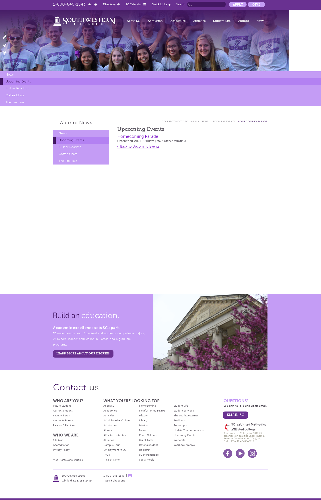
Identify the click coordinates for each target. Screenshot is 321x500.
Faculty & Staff (61, 415)
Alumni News (199, 121)
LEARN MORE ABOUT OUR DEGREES (83, 353)
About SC (133, 21)
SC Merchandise (149, 454)
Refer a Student (148, 445)
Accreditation (61, 445)
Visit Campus (7, 45)
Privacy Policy (61, 449)
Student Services (184, 410)
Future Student (62, 405)
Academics (177, 21)
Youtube (240, 453)
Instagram (252, 453)
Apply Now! (7, 37)
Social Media (146, 459)
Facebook (227, 453)
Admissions (110, 425)
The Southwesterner (186, 415)
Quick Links (159, 4)
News (260, 21)
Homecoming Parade (253, 121)
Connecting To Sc (175, 121)
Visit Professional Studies (68, 459)
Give (256, 4)
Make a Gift (7, 53)
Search (180, 4)
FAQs (106, 454)
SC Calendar (134, 4)
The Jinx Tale (15, 102)
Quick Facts (146, 440)
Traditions (179, 420)
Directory (109, 4)
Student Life (221, 21)
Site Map (58, 440)
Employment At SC (114, 449)
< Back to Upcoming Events (138, 146)
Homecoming (147, 405)
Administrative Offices (116, 420)
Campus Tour (111, 445)
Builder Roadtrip (17, 88)
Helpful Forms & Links (152, 410)
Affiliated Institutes (114, 435)
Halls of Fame (111, 459)
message (130, 475)
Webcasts (179, 440)
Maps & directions (114, 480)
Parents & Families (64, 425)
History (143, 415)
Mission (143, 425)
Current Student (62, 410)
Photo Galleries (148, 435)
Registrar (144, 449)
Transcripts (180, 425)
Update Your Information (189, 430)
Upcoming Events (18, 81)
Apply (238, 4)
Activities (108, 415)
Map (90, 4)
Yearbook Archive (184, 445)
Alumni (243, 21)
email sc (235, 415)
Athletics (199, 21)
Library (143, 420)
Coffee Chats (15, 95)
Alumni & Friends (63, 420)
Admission (155, 21)
